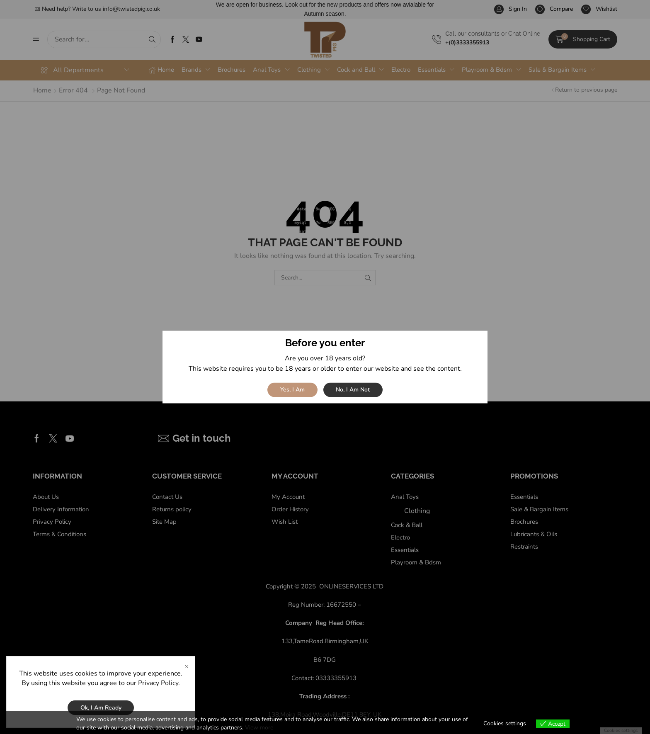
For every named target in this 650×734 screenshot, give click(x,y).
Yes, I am (292, 390)
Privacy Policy (158, 683)
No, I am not (353, 390)
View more (259, 728)
